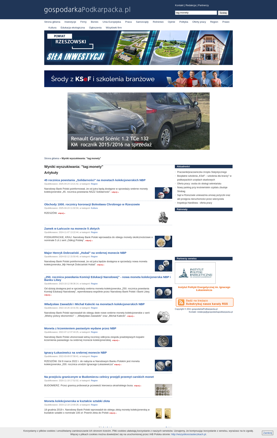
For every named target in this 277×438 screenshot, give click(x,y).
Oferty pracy (199, 21)
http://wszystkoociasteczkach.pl (188, 434)
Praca (128, 21)
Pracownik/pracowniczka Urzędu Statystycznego (202, 172)
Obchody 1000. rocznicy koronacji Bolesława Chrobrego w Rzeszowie (92, 204)
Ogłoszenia (95, 27)
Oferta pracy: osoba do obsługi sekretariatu (199, 183)
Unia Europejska (112, 21)
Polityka (183, 21)
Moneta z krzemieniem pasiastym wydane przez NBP (80, 328)
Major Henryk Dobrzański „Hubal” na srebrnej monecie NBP (85, 252)
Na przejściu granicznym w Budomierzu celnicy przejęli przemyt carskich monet (99, 376)
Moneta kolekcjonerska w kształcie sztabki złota (77, 401)
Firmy (83, 21)
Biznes (94, 21)
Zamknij (267, 432)
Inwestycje (70, 21)
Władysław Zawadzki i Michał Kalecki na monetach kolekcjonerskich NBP (94, 304)
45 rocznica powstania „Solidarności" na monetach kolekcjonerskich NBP (94, 180)
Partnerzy (203, 5)
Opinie (171, 21)
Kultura (52, 27)
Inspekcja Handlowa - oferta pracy (194, 203)
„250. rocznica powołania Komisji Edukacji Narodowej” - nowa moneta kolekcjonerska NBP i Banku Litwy (107, 278)
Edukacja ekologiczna (73, 27)
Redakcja (191, 5)
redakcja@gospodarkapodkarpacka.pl (215, 312)
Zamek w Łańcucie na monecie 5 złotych (72, 228)
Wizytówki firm (114, 27)
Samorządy (142, 21)
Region (214, 21)
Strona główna (52, 21)
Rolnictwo (158, 21)
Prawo (225, 21)
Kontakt (179, 5)
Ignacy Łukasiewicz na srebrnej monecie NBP (75, 352)
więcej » (115, 192)
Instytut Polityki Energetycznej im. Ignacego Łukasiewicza (204, 288)
